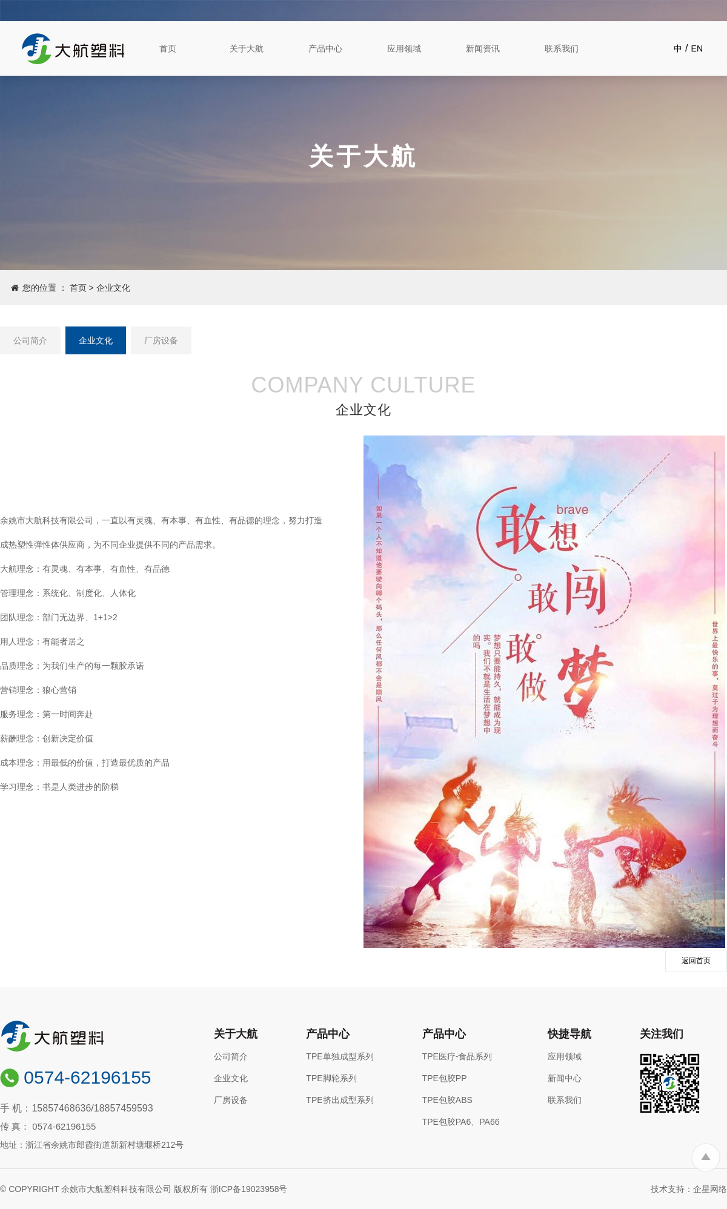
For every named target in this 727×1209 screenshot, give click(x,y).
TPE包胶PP (444, 1078)
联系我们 (562, 48)
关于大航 (247, 48)
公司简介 (30, 340)
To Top (705, 1157)
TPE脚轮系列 (331, 1078)
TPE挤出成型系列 (339, 1100)
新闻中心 (565, 1078)
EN (697, 48)
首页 (167, 48)
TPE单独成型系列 (339, 1056)
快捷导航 (569, 1034)
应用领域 (404, 48)
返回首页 (696, 960)
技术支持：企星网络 (689, 1189)
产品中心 (325, 48)
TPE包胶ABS (447, 1100)
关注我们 (661, 1034)
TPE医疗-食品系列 (457, 1056)
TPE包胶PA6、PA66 (461, 1122)
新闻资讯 (483, 48)
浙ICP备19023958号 (249, 1189)
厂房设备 (161, 340)
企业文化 (113, 288)
